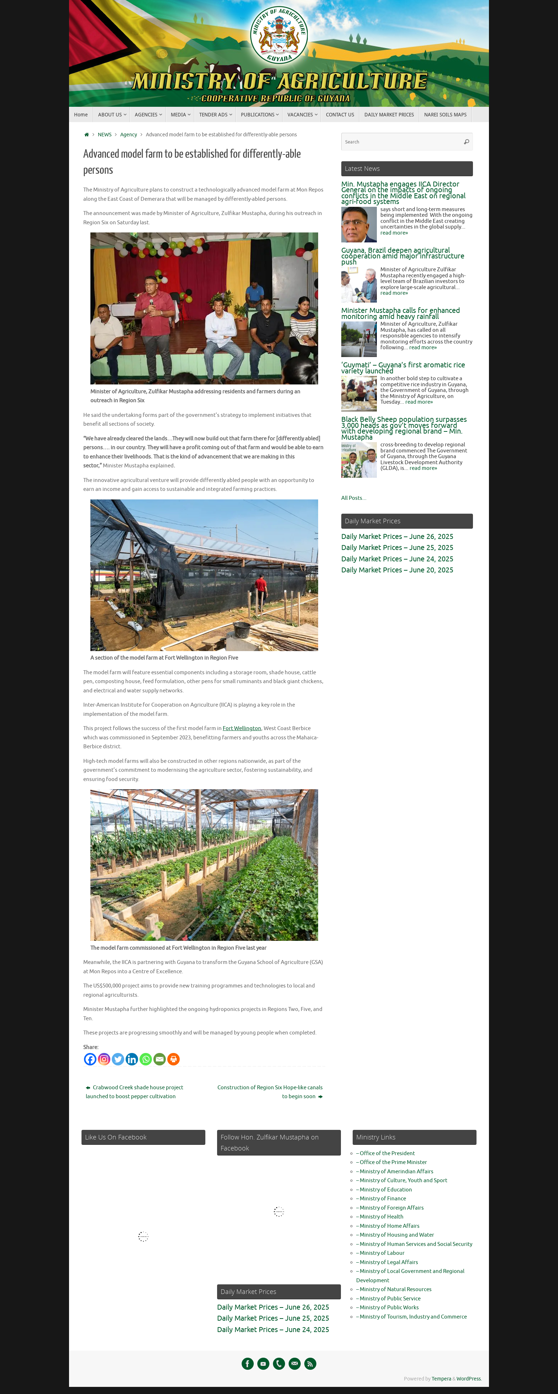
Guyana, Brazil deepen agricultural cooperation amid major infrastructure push (402, 256)
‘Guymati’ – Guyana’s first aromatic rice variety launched (403, 368)
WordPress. (469, 1379)
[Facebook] (90, 1059)
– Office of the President (385, 1153)
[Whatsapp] (146, 1059)
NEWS (104, 135)
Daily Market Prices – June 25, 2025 (397, 547)
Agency (128, 135)
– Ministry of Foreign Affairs (390, 1208)
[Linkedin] (132, 1059)
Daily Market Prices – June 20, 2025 (397, 570)
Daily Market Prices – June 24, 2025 (397, 559)
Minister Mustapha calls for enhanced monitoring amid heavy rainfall (400, 313)
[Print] (173, 1059)
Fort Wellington (242, 728)
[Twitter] (118, 1059)
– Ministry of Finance (381, 1198)
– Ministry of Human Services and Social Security (414, 1244)
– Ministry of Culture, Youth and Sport (401, 1180)
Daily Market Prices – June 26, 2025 (397, 536)
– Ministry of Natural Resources (394, 1289)
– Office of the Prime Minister (391, 1162)
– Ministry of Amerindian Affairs (394, 1171)
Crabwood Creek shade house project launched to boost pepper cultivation (134, 1092)
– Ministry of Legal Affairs (387, 1262)
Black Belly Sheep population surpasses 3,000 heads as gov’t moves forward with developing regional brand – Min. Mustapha (404, 428)
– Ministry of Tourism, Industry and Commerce (411, 1317)
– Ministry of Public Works (387, 1307)
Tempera (441, 1379)
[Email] (159, 1059)
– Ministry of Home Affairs (388, 1226)
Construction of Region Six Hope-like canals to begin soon (270, 1092)
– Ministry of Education (384, 1189)
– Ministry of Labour (380, 1253)
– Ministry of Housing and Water (395, 1235)
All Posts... (354, 498)
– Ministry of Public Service (388, 1298)
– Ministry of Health (380, 1217)
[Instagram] (104, 1059)
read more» (394, 233)
